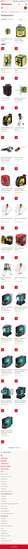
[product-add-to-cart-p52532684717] (2, 48)
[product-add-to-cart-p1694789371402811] (16, 257)
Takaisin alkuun (6, 452)
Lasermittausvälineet (14, 11)
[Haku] (25, 8)
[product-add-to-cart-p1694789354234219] (16, 287)
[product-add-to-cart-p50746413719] (2, 107)
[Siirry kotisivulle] (6, 4)
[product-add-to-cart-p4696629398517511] (2, 441)
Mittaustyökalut (3, 11)
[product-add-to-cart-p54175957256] (2, 198)
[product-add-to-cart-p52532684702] (16, 107)
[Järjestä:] (22, 19)
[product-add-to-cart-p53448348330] (2, 78)
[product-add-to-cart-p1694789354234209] (2, 227)
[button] (19, 4)
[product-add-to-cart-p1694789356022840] (2, 168)
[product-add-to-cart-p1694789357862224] (2, 287)
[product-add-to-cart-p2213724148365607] (2, 349)
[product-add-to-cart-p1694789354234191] (16, 227)
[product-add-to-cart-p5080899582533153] (2, 318)
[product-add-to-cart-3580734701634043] (16, 198)
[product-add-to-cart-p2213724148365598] (2, 410)
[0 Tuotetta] (26, 4)
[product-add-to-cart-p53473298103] (16, 137)
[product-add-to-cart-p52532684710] (16, 48)
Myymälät (4, 461)
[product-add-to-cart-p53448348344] (16, 78)
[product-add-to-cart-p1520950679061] (2, 137)
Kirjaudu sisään (6, 466)
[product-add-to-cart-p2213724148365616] (16, 318)
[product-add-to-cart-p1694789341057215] (16, 168)
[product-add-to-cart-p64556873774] (2, 257)
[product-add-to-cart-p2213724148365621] (16, 410)
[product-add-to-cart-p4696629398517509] (2, 381)
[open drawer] (2, 8)
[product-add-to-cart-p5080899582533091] (16, 349)
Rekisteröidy (5, 469)
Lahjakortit (4, 458)
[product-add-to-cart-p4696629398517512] (16, 381)
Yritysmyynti (5, 463)
